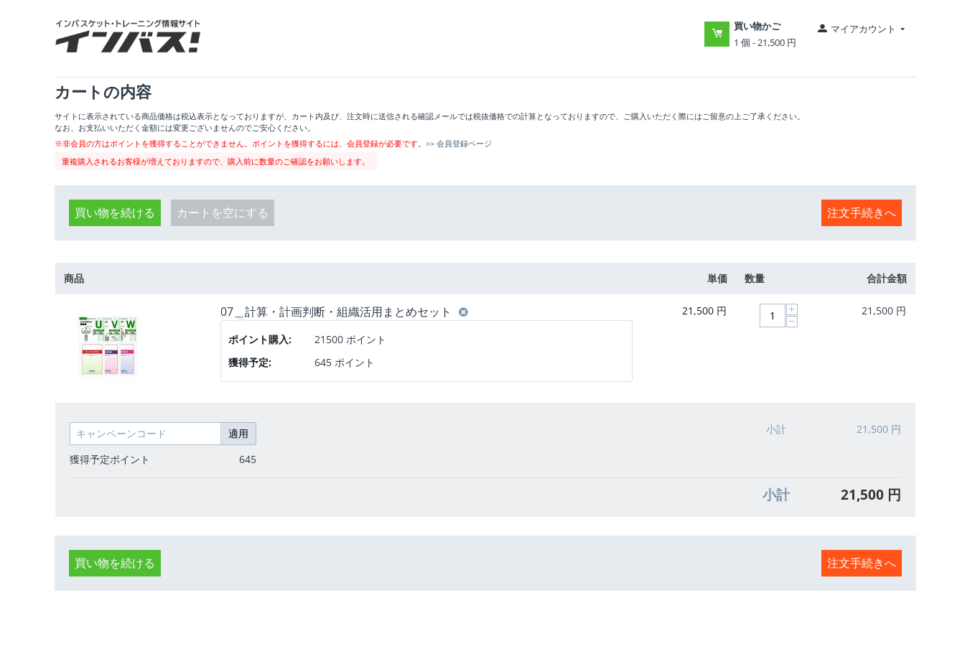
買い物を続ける (115, 212)
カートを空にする (223, 212)
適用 (238, 433)
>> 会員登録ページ (459, 143)
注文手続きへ (861, 212)
